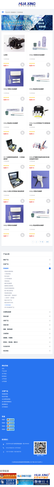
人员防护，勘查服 (9, 298)
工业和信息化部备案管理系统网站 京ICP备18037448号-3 (27, 462)
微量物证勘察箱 (8, 286)
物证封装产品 (8, 300)
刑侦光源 (5, 316)
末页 (47, 242)
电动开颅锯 (5, 396)
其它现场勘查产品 (9, 307)
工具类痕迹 (20, 12)
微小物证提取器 (8, 290)
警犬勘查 (6, 276)
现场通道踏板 (8, 293)
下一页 (41, 242)
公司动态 (4, 379)
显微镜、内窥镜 (7, 337)
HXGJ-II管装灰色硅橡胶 (10, 225)
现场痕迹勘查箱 (8, 271)
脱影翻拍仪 (5, 404)
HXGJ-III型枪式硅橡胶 (35, 191)
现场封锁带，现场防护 (10, 295)
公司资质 (4, 381)
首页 (3, 368)
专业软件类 (6, 346)
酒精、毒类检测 (7, 329)
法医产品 (5, 320)
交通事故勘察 (7, 312)
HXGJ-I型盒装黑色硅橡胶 (36, 225)
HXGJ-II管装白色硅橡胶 (10, 89)
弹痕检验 (6, 281)
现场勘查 (13, 12)
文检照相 (5, 333)
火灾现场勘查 (8, 278)
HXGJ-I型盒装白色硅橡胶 (11, 123)
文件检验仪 (5, 407)
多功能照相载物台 (7, 401)
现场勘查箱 (5, 394)
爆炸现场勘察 (8, 283)
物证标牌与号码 (8, 302)
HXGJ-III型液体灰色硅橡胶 (37, 55)
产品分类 (7, 12)
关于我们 (4, 373)
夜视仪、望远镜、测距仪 (10, 342)
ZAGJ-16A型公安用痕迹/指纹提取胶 (14, 191)
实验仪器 (5, 325)
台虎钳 (5, 55)
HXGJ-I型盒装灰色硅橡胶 (36, 89)
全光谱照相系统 (6, 399)
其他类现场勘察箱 (9, 288)
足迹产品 (5, 264)
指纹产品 (5, 259)
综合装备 (5, 350)
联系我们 (4, 376)
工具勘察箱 (7, 274)
